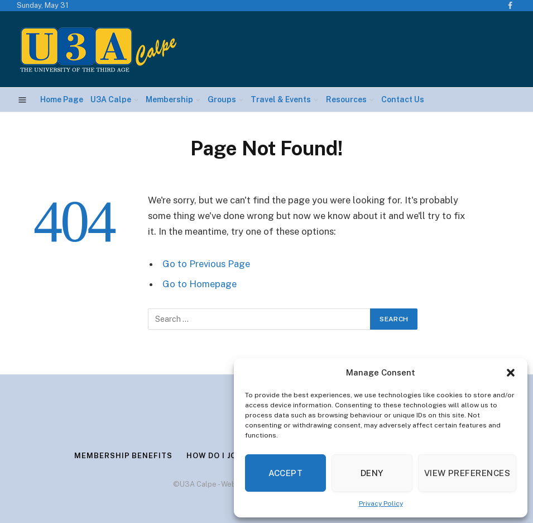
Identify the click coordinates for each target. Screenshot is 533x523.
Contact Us (402, 99)
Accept (285, 473)
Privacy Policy (381, 503)
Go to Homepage (199, 283)
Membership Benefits (123, 455)
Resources (346, 99)
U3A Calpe (110, 99)
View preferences (467, 473)
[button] (510, 372)
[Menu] (22, 100)
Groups (222, 99)
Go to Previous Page (206, 263)
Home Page (61, 99)
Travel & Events (281, 99)
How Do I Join (216, 455)
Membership (169, 99)
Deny (372, 473)
